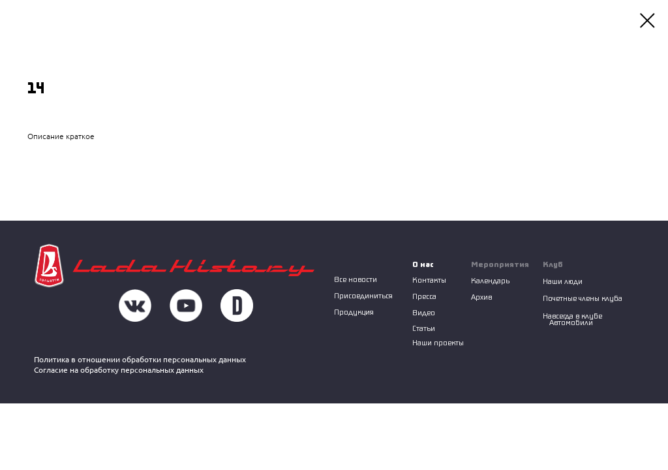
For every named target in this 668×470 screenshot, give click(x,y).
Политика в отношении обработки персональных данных (140, 359)
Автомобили (571, 322)
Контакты (429, 280)
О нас (423, 264)
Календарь (490, 280)
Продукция (354, 312)
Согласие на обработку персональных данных (119, 370)
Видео (423, 312)
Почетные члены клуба (582, 298)
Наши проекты (438, 342)
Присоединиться (363, 295)
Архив (481, 297)
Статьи (423, 328)
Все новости (355, 279)
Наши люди (563, 281)
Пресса (424, 296)
